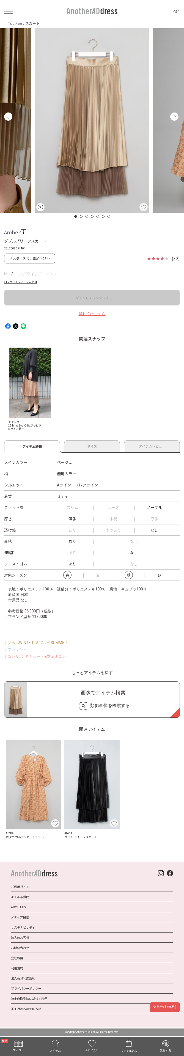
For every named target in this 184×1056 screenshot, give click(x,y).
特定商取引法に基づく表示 (29, 998)
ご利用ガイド (20, 887)
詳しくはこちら (92, 314)
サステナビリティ (23, 927)
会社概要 (17, 958)
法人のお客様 (20, 937)
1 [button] (76, 216)
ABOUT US (18, 907)
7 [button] (109, 216)
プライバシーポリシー (26, 988)
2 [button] (81, 216)
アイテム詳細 (32, 446)
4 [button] (92, 216)
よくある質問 (20, 897)
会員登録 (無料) (164, 1007)
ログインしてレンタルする (92, 297)
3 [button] (87, 216)
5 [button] (98, 216)
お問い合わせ (20, 948)
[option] (92, 120)
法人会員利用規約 (23, 978)
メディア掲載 (20, 917)
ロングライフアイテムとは (20, 282)
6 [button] (103, 216)
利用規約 (17, 968)
